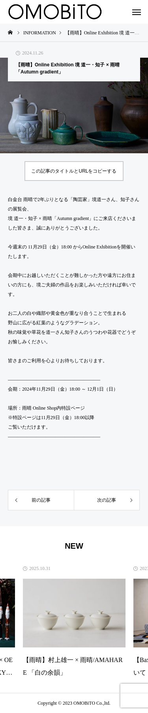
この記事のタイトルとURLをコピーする (73, 171)
